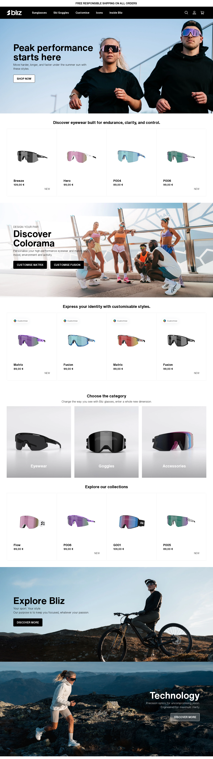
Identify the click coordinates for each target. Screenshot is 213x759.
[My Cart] (202, 13)
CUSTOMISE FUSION (67, 264)
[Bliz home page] (17, 12)
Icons (99, 12)
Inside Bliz (115, 12)
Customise (82, 12)
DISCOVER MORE (28, 622)
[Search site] (186, 13)
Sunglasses (39, 12)
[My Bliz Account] (194, 13)
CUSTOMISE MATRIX (30, 264)
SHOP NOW (24, 78)
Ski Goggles (61, 12)
